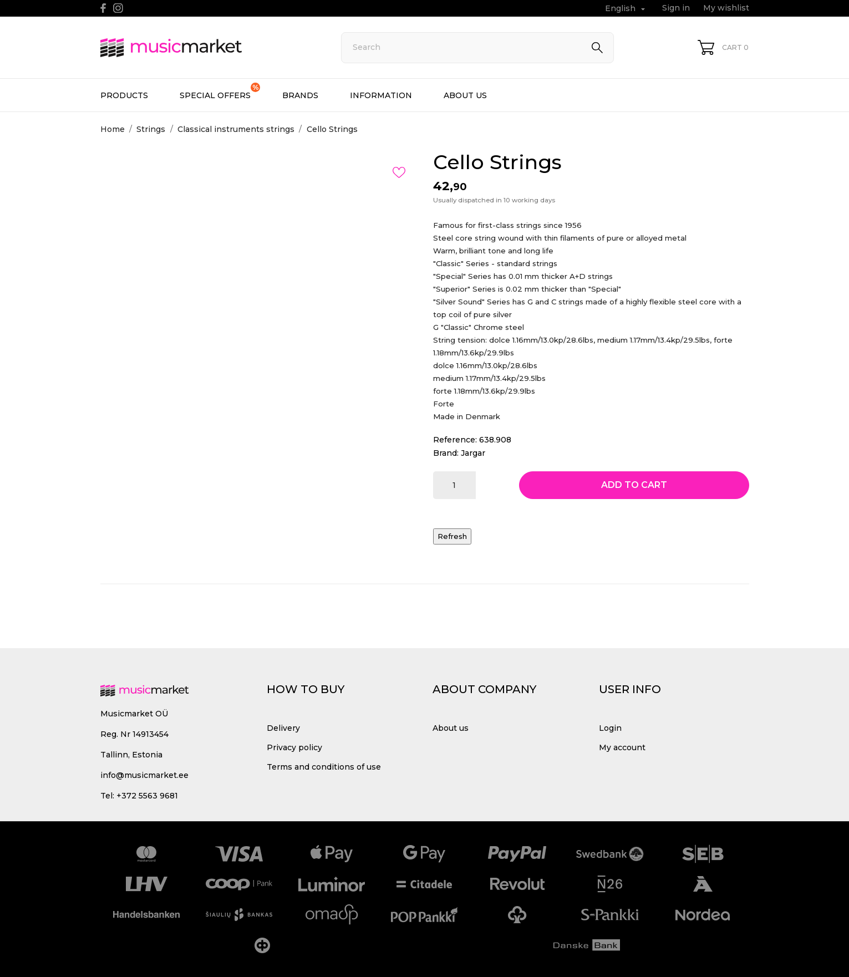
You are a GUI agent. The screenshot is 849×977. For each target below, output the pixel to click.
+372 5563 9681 (147, 796)
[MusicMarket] (208, 47)
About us (465, 95)
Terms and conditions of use (324, 767)
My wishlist (726, 8)
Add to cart (634, 485)
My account (622, 747)
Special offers (220, 91)
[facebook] (103, 8)
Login (610, 728)
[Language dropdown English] (626, 8)
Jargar (473, 453)
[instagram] (118, 8)
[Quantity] (454, 485)
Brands (300, 95)
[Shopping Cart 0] (723, 47)
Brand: (446, 453)
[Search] (477, 47)
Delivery (283, 728)
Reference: (455, 440)
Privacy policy (294, 747)
